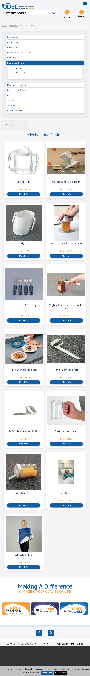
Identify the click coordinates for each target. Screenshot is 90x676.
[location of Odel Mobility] (51, 635)
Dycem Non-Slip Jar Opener (66, 243)
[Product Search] (53, 12)
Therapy (10, 100)
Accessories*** (16, 68)
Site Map (47, 643)
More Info (23, 194)
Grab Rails (11, 57)
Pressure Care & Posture (18, 90)
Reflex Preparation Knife (23, 431)
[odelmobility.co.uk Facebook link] (39, 635)
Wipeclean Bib (23, 554)
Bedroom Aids (13, 42)
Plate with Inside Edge (23, 370)
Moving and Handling (16, 85)
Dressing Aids (13, 47)
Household (13, 25)
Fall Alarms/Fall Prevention (19, 52)
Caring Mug (23, 182)
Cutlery (13, 77)
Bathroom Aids (13, 37)
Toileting (11, 105)
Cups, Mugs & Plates (19, 73)
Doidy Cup (23, 243)
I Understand (47, 673)
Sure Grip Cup (23, 493)
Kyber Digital (77, 643)
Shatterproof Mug (66, 431)
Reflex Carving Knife (66, 370)
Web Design (62, 643)
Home (4, 25)
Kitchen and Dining (15, 63)
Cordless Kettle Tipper (66, 182)
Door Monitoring (14, 110)
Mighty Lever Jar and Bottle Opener (66, 306)
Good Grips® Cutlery (23, 305)
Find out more (60, 673)
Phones (10, 95)
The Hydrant (66, 493)
